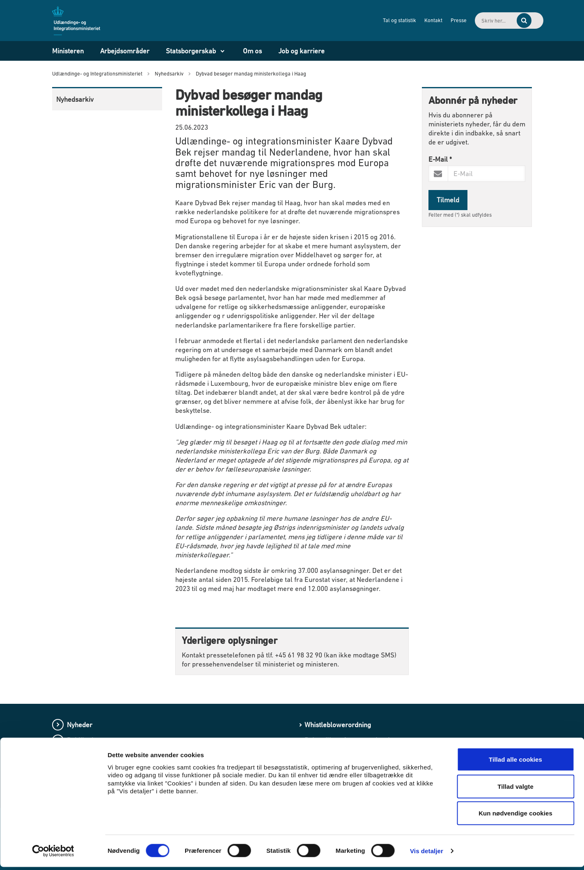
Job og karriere (301, 51)
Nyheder (79, 725)
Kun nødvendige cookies (515, 816)
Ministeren (68, 51)
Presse (431, 20)
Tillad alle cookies (515, 762)
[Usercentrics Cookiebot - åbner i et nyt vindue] (53, 854)
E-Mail (440, 159)
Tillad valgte (515, 789)
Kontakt (405, 20)
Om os (252, 51)
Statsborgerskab (191, 51)
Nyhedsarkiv (75, 99)
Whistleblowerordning (338, 725)
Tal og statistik (371, 20)
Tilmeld (448, 200)
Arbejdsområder (124, 51)
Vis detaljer (426, 853)
